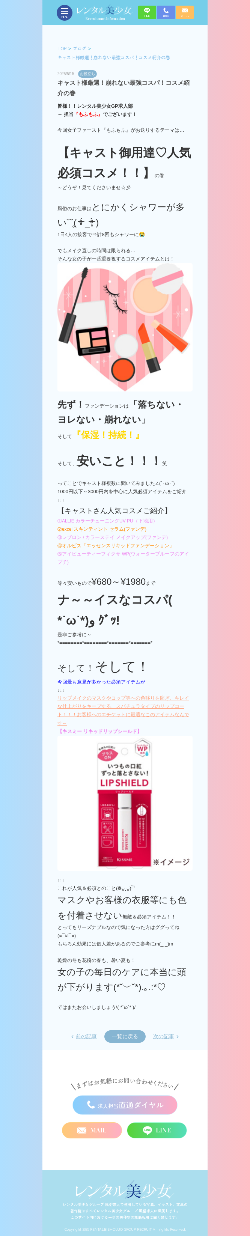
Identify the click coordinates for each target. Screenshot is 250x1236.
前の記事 (86, 1036)
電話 (166, 13)
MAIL (92, 1130)
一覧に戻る (125, 1036)
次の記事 (163, 1036)
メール (184, 13)
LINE (147, 13)
